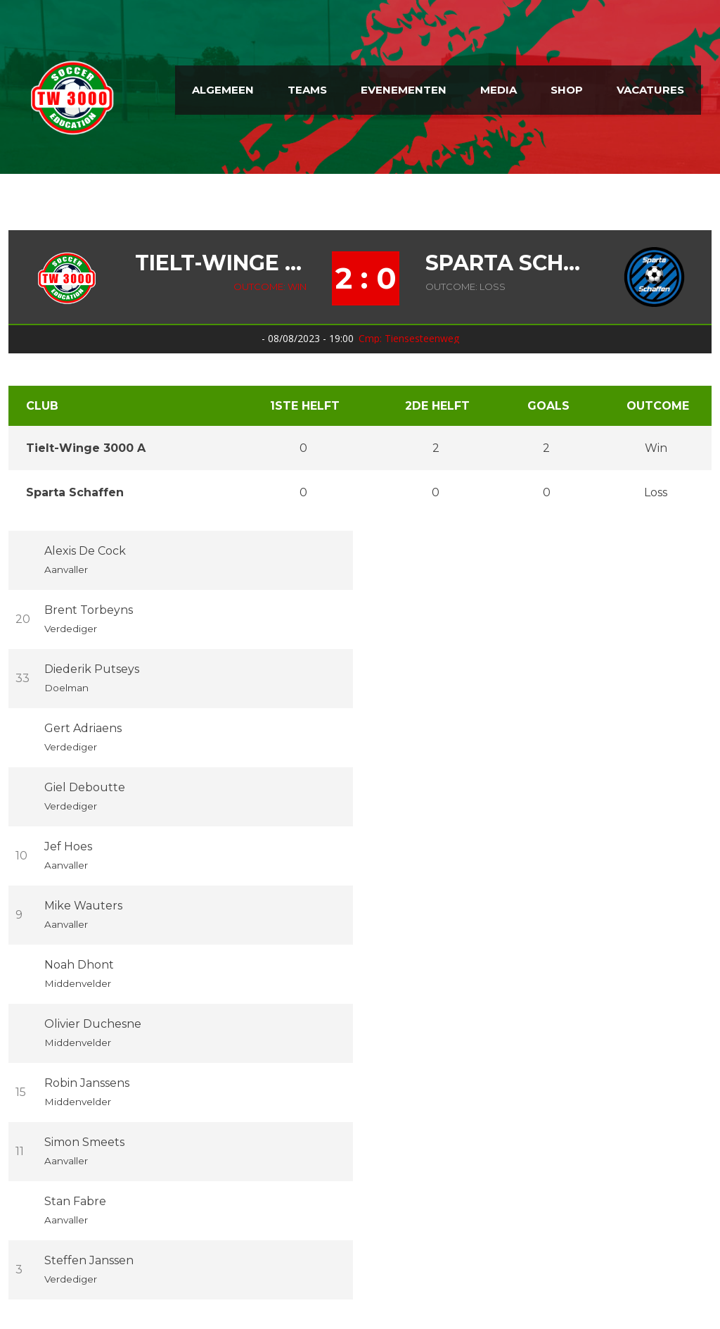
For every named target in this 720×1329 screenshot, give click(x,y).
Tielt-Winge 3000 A (221, 263)
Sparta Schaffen (505, 263)
